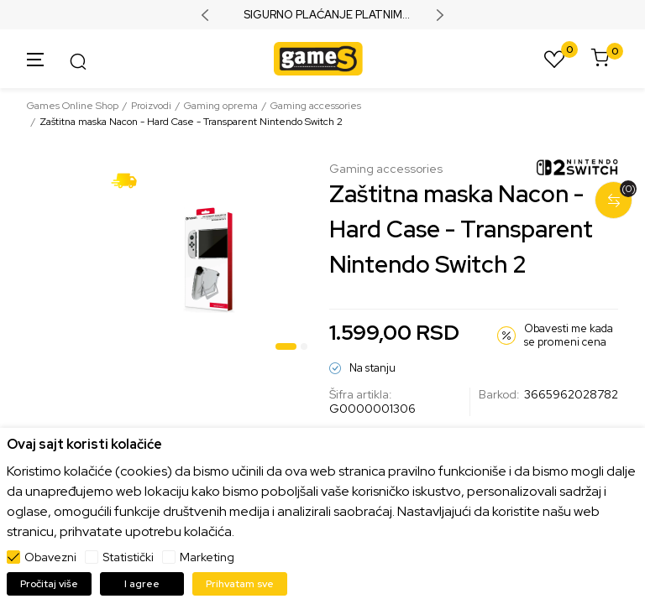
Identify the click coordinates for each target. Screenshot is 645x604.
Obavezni (50, 557)
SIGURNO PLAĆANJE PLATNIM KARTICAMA (323, 15)
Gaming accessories (315, 106)
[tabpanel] (209, 260)
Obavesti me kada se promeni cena (568, 335)
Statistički (128, 557)
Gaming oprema (221, 106)
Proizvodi (151, 106)
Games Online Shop (72, 106)
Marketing (207, 557)
